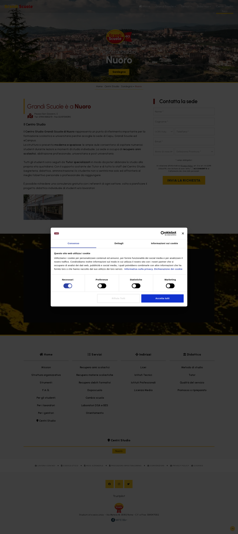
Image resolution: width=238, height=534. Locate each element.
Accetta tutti (162, 298)
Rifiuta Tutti (118, 298)
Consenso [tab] (73, 243)
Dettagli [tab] (119, 243)
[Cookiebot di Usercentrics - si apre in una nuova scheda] (163, 233)
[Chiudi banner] (183, 233)
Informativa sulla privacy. (138, 269)
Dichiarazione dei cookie (168, 269)
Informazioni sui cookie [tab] (164, 243)
